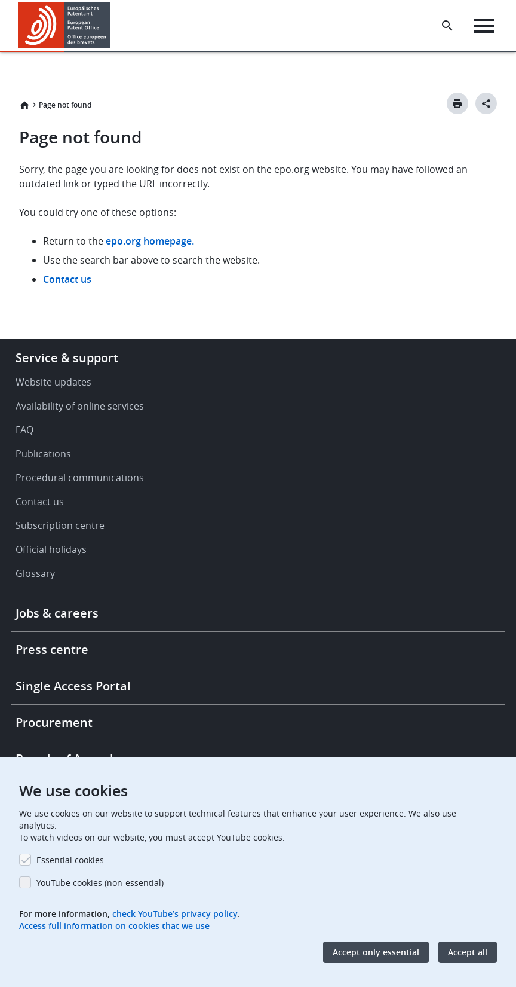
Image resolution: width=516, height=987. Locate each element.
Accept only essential (376, 952)
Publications (43, 453)
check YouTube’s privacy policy (174, 913)
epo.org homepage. (150, 240)
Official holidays (51, 549)
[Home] (64, 25)
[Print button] (457, 103)
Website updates (53, 382)
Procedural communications (80, 477)
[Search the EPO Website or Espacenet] (447, 25)
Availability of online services (80, 405)
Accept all (467, 952)
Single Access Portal (73, 686)
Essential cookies (70, 860)
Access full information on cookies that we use (114, 925)
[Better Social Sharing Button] (486, 103)
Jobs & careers (57, 613)
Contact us (67, 279)
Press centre (52, 649)
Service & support (67, 358)
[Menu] (484, 25)
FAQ (24, 429)
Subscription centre (60, 525)
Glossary (35, 573)
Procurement (54, 722)
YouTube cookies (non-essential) (100, 882)
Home (24, 105)
